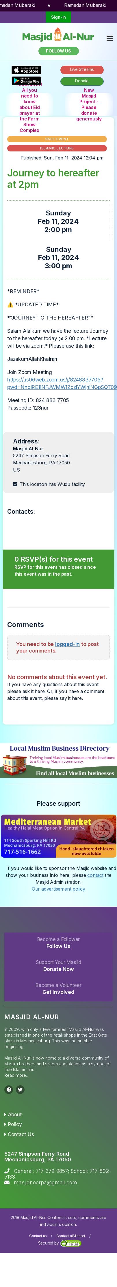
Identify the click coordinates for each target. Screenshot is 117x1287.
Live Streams (82, 69)
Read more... (16, 1075)
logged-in (67, 644)
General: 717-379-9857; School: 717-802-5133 (57, 1174)
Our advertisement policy (58, 889)
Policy (13, 1124)
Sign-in (58, 17)
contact (95, 875)
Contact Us (19, 1134)
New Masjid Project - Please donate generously (88, 104)
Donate (82, 80)
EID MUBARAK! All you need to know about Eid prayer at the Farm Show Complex (29, 104)
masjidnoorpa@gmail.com (45, 1182)
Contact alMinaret (71, 1236)
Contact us (38, 1236)
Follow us (58, 50)
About (13, 1114)
